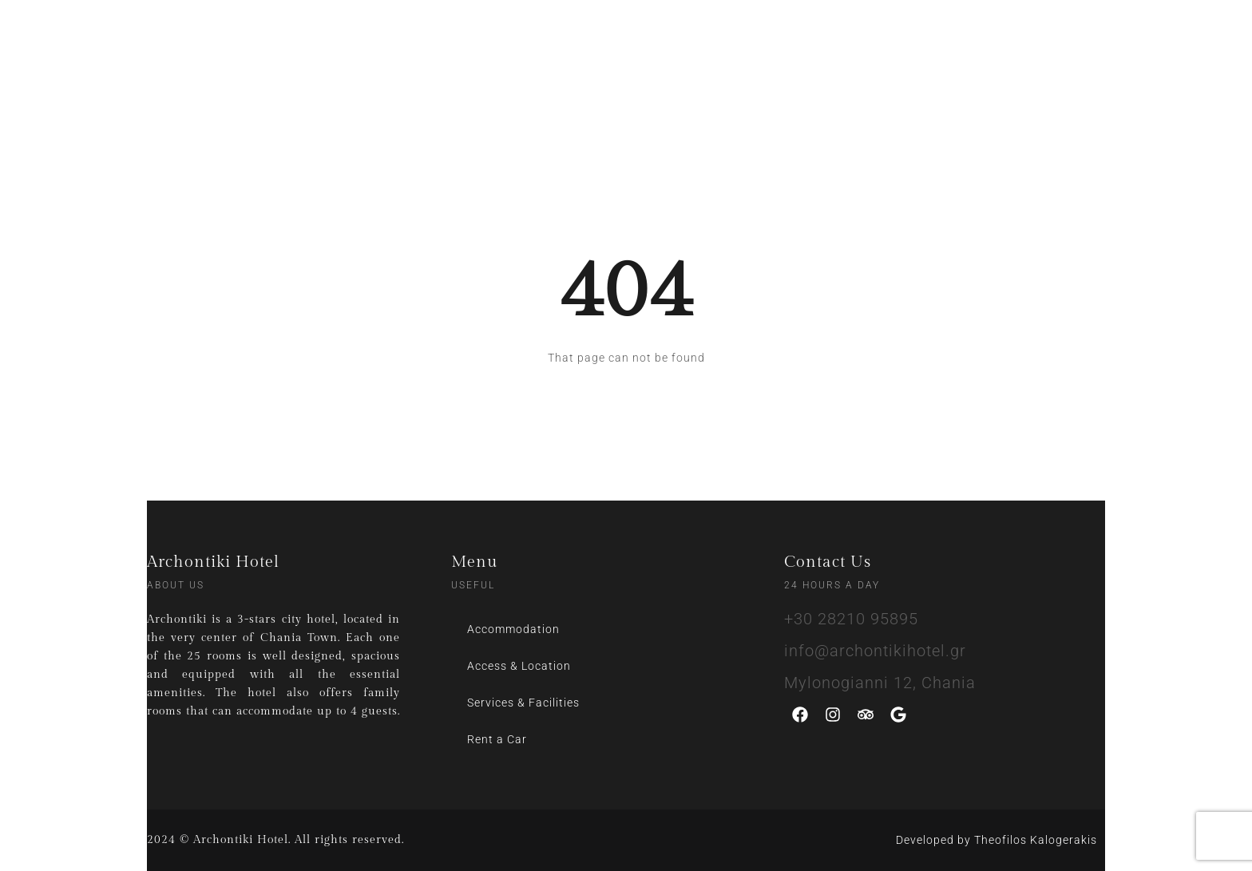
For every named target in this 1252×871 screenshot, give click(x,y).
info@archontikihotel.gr (875, 650)
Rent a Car (497, 739)
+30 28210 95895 (851, 618)
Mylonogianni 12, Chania (880, 682)
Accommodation (513, 629)
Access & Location (519, 665)
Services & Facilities (523, 702)
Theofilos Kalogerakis (1035, 839)
